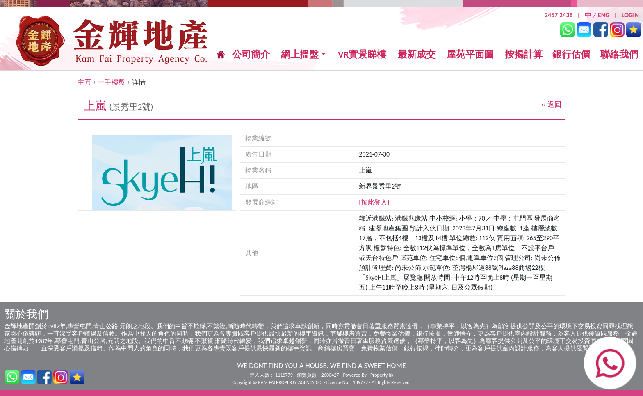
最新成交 (417, 54)
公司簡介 (251, 54)
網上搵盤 (300, 54)
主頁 (84, 82)
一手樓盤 (111, 82)
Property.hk (381, 375)
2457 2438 (559, 15)
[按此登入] (374, 202)
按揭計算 (524, 54)
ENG (604, 15)
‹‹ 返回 (551, 104)
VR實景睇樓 (362, 54)
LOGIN (630, 15)
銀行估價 (571, 54)
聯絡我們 (619, 54)
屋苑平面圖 (470, 54)
